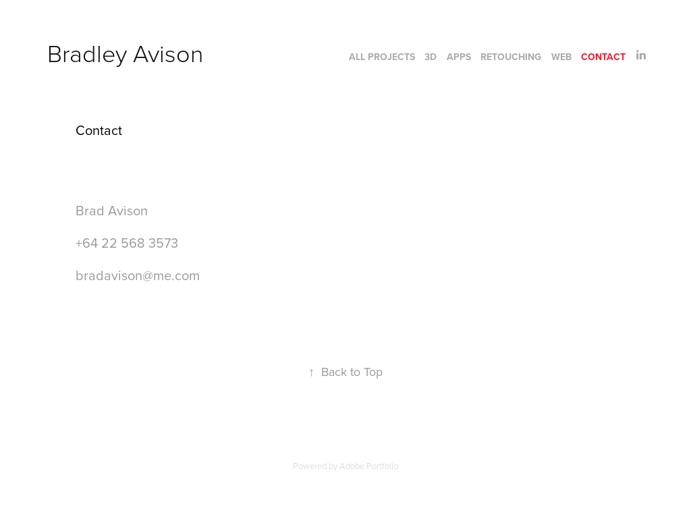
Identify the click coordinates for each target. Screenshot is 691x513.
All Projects (382, 56)
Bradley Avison (125, 53)
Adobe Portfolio (368, 466)
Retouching (510, 56)
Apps (459, 56)
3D (430, 56)
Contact (603, 56)
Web (561, 56)
